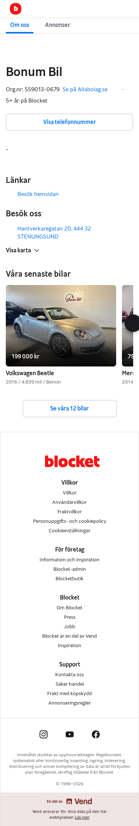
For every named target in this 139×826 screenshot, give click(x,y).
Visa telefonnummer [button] (69, 122)
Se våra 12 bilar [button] (69, 408)
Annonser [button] (57, 24)
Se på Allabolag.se (90, 89)
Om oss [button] (19, 24)
